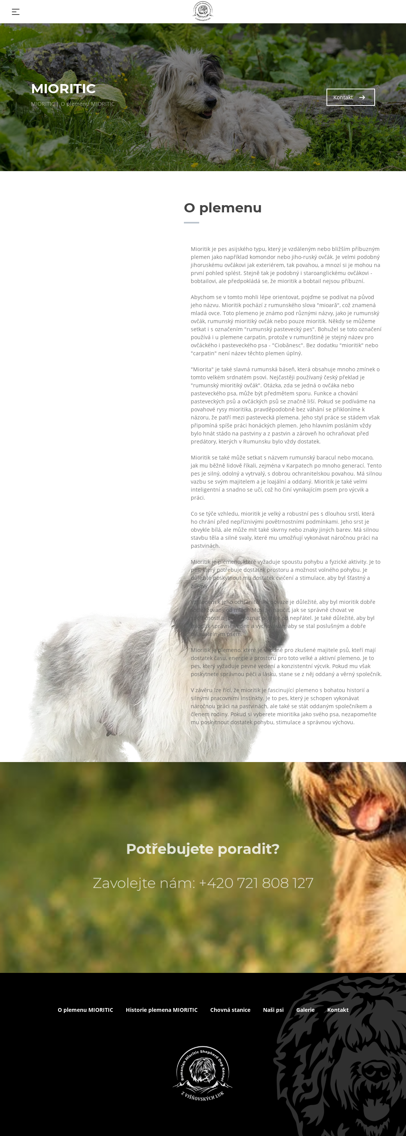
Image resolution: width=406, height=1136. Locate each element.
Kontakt (349, 97)
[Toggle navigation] (15, 11)
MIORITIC (43, 103)
